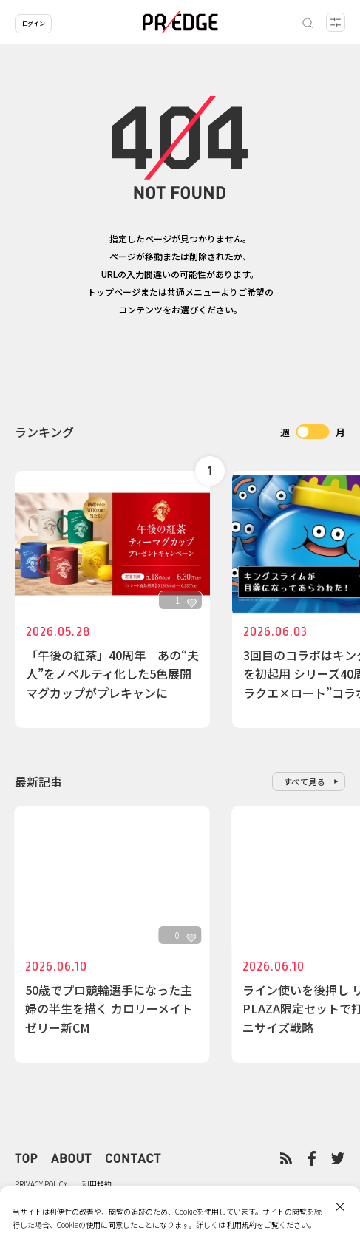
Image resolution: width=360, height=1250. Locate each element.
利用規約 (97, 1183)
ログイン (33, 23)
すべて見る (305, 781)
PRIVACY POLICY (41, 1183)
